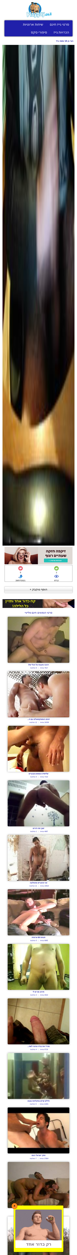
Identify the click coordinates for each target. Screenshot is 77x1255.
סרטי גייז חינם (59, 24)
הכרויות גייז (61, 32)
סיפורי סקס (39, 32)
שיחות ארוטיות (33, 24)
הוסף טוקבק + (38, 589)
